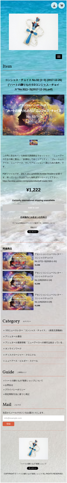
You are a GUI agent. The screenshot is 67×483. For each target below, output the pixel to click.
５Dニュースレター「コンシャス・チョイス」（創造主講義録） (34, 330)
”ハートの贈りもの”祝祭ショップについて (24, 380)
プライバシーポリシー (15, 389)
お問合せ (9, 385)
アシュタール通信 (13, 336)
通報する (33, 227)
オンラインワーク (13, 348)
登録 (8, 424)
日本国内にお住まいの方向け (33, 217)
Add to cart (33, 208)
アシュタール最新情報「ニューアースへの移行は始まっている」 (34, 342)
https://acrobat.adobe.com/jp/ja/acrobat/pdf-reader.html (27, 181)
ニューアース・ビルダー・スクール (21, 361)
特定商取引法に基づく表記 (17, 394)
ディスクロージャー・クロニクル (20, 355)
